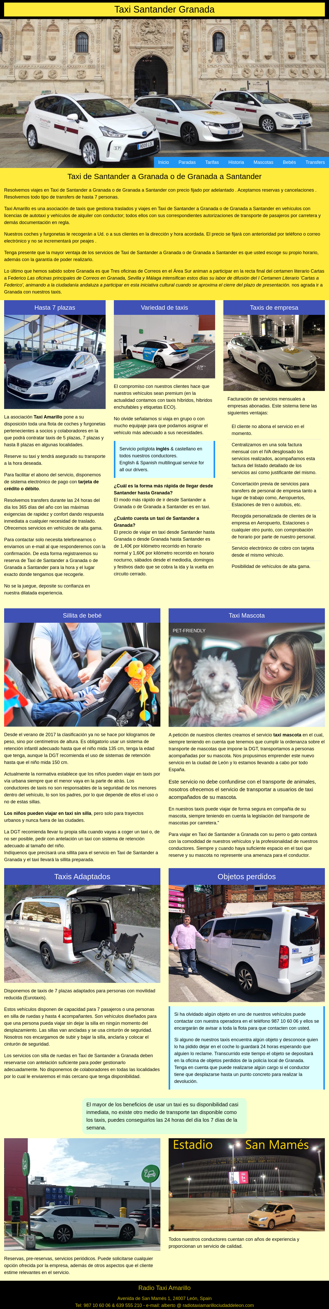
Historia (236, 162)
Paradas (187, 162)
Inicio (163, 162)
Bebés (289, 162)
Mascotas (263, 162)
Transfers (315, 162)
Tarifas (212, 162)
